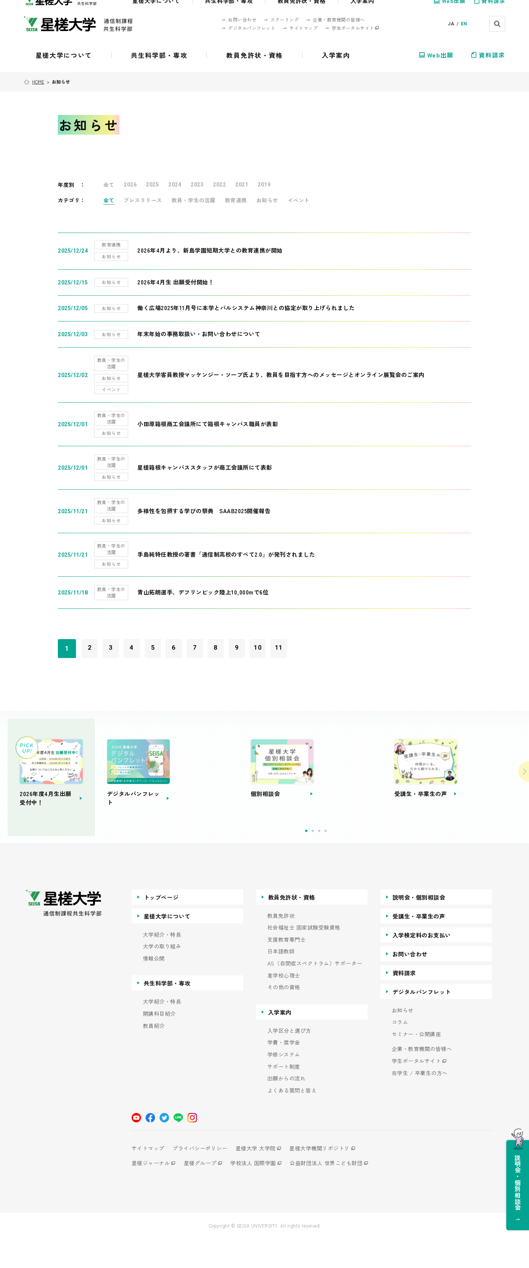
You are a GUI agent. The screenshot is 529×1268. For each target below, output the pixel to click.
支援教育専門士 (286, 968)
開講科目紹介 (159, 1042)
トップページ (161, 926)
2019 (264, 185)
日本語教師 (281, 980)
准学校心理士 (283, 1003)
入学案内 (280, 1041)
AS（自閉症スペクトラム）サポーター (314, 991)
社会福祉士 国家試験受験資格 (303, 956)
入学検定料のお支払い (421, 963)
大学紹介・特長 (162, 963)
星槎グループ (203, 1191)
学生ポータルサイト (416, 1089)
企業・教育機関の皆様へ (422, 1077)
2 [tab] (349, 859)
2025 (152, 185)
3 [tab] (356, 859)
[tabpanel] (248, 788)
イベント (299, 200)
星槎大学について (167, 944)
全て (108, 184)
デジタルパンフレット (421, 1020)
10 (281, 642)
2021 (241, 185)
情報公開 (154, 986)
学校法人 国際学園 (259, 1191)
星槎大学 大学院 (262, 1177)
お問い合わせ (410, 982)
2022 (219, 185)
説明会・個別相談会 (418, 926)
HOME (39, 81)
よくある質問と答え (292, 1118)
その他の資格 (283, 1016)
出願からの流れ (286, 1107)
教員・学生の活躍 (194, 200)
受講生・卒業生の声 (418, 944)
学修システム (283, 1082)
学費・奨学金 (283, 1071)
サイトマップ (148, 1177)
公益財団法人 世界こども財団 (335, 1191)
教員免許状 (281, 944)
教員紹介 (154, 1054)
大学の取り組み (162, 975)
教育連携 (236, 200)
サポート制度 (283, 1095)
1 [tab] (343, 859)
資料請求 (404, 1001)
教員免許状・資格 (291, 926)
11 (305, 642)
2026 (130, 185)
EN (464, 23)
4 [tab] (362, 859)
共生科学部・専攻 (167, 1012)
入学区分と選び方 (289, 1059)
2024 (174, 185)
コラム (400, 1050)
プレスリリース (143, 200)
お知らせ (267, 200)
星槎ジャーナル (151, 1191)
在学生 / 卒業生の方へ (420, 1101)
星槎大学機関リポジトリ (329, 1177)
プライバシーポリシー (203, 1177)
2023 (197, 185)
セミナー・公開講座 (416, 1062)
